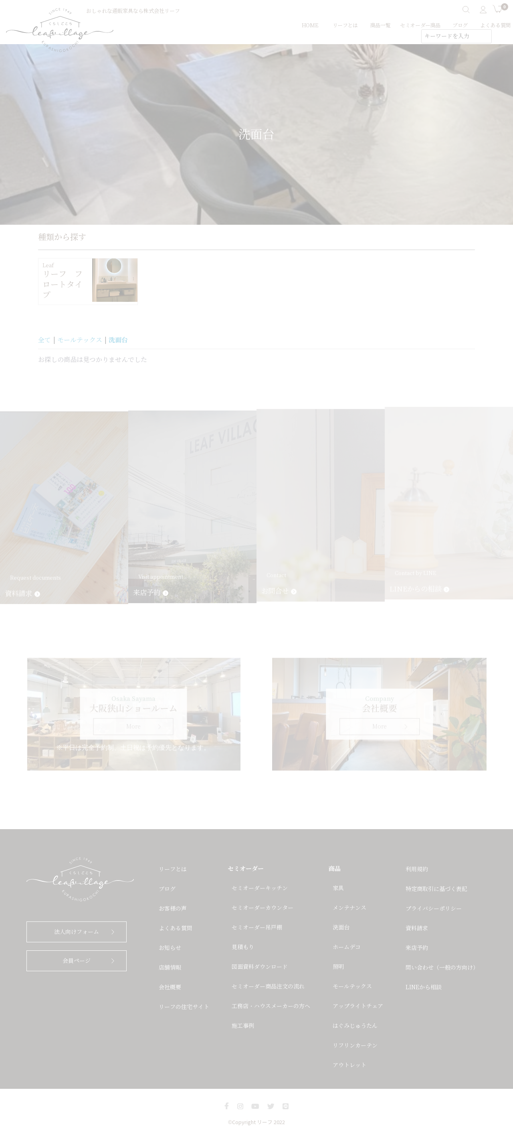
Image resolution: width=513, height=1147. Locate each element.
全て (44, 340)
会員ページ (77, 960)
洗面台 (118, 340)
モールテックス (79, 340)
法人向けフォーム (76, 931)
